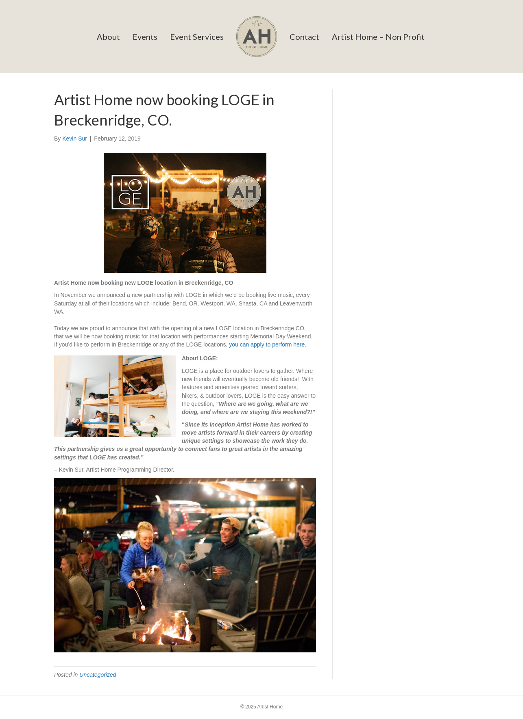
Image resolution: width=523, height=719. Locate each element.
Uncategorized (97, 674)
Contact (304, 36)
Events (145, 36)
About (108, 36)
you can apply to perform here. (267, 344)
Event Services (197, 36)
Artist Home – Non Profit (378, 36)
